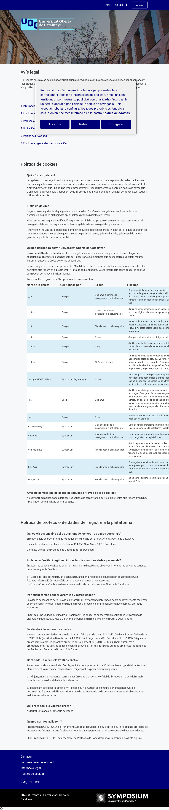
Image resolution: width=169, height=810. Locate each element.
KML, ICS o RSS (31, 782)
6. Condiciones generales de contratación (44, 143)
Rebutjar (85, 124)
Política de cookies (33, 773)
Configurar (116, 124)
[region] (85, 107)
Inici (107, 5)
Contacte (26, 756)
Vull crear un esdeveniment (37, 762)
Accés (139, 5)
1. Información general (33, 106)
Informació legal (31, 768)
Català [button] (122, 5)
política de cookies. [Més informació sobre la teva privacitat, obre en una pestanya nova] (117, 113)
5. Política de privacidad (34, 135)
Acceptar (54, 124)
